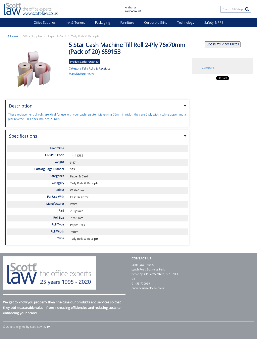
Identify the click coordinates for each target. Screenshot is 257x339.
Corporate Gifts (155, 22)
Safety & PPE (213, 22)
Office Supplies (45, 22)
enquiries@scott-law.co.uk (148, 288)
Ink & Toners (75, 22)
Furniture (127, 22)
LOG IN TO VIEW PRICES (222, 44)
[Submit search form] (247, 9)
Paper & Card (57, 36)
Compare (204, 68)
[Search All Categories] (235, 9)
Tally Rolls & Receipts (85, 36)
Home (12, 36)
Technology (185, 22)
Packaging (102, 22)
